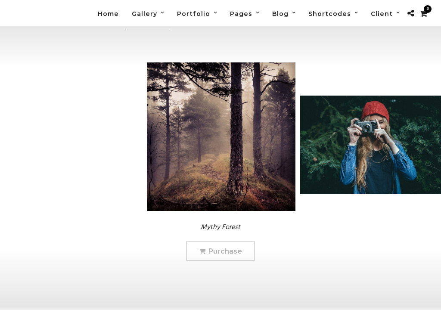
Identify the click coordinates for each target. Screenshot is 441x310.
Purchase (220, 251)
